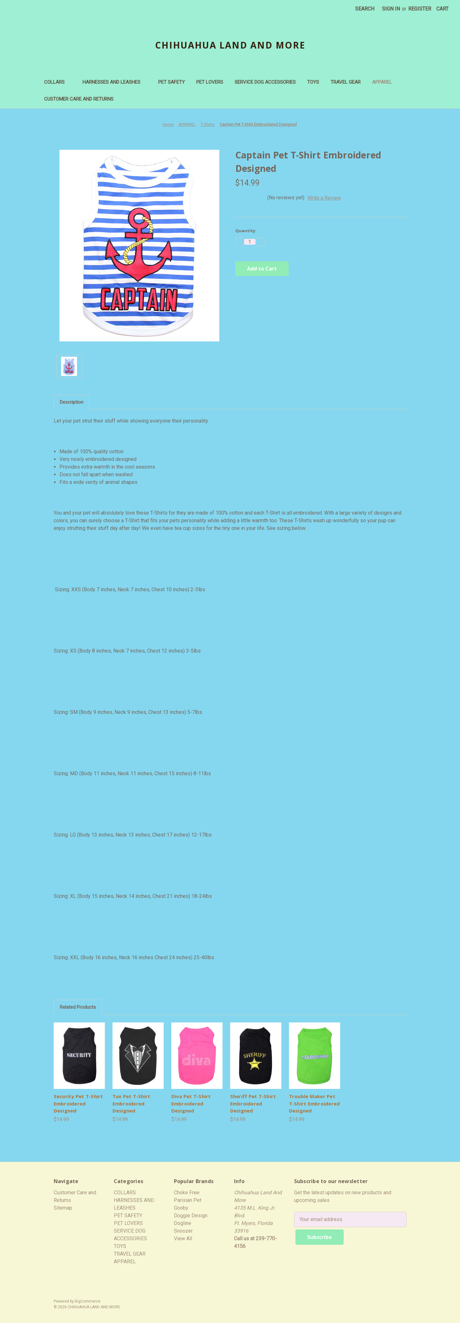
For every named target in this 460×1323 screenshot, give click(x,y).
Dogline (182, 1223)
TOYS (313, 82)
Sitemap (63, 1208)
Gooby (181, 1208)
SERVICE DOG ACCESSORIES (265, 82)
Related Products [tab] (78, 1007)
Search (364, 9)
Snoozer (183, 1231)
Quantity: (245, 230)
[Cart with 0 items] (442, 9)
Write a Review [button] (324, 198)
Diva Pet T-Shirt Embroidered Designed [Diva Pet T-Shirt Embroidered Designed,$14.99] (191, 1103)
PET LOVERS (209, 82)
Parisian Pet (187, 1200)
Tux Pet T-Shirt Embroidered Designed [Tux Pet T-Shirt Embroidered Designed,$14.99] (132, 1103)
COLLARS (57, 82)
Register (419, 9)
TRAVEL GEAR (346, 82)
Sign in (391, 9)
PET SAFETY (171, 82)
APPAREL (385, 82)
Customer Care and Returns (78, 99)
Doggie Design (190, 1215)
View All (183, 1238)
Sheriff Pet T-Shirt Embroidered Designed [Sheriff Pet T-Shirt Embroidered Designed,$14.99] (253, 1103)
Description (71, 402)
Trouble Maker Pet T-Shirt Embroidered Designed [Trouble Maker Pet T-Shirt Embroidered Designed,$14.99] (314, 1103)
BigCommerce (87, 1299)
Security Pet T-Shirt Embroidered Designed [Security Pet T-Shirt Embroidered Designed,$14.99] (78, 1103)
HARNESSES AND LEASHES (114, 82)
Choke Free (186, 1192)
